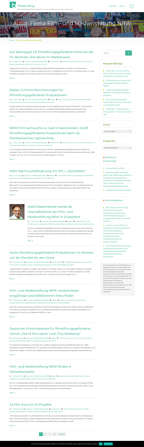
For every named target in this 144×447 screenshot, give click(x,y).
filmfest (89, 141)
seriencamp (48, 144)
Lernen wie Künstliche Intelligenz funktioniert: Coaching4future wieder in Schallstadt (116, 91)
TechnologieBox (114, 199)
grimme (21, 101)
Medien (52, 98)
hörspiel (12, 378)
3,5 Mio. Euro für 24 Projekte (31, 403)
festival (81, 141)
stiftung (91, 223)
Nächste (62, 433)
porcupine (37, 340)
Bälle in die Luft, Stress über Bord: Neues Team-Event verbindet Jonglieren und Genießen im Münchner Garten (117, 72)
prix (50, 264)
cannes (69, 141)
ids (82, 299)
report (45, 378)
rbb (53, 101)
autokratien (62, 375)
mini (38, 378)
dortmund (75, 141)
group (45, 223)
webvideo (61, 302)
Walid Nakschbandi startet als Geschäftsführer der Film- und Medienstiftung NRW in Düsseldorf (54, 211)
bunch (81, 408)
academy (77, 261)
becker (68, 60)
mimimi (28, 340)
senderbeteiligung (62, 264)
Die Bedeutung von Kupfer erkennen (118, 189)
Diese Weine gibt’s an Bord (115, 167)
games (37, 223)
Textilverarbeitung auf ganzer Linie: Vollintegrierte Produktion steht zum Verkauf (117, 82)
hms (16, 177)
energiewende (74, 98)
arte (63, 98)
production (33, 144)
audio (77, 220)
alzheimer (71, 408)
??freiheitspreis (69, 261)
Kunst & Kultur (55, 60)
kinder (26, 101)
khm (11, 144)
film (87, 60)
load (18, 378)
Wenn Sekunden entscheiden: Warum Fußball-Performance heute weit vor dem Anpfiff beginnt (117, 101)
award (65, 141)
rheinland (85, 223)
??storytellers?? (62, 174)
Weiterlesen (108, 444)
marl (29, 101)
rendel (48, 340)
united (60, 411)
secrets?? (54, 340)
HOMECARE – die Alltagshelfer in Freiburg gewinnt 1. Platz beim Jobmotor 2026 (117, 111)
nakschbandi (38, 177)
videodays (54, 302)
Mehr (11, 77)
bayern (76, 408)
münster (48, 101)
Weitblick (67, 302)
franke (12, 101)
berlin (72, 60)
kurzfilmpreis (23, 264)
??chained (62, 337)
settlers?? (72, 264)
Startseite (112, 6)
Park (34, 63)
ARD (64, 60)
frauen (90, 60)
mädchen (37, 411)
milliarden (34, 378)
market (12, 63)
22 (54, 433)
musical (26, 63)
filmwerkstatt (87, 98)
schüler (56, 411)
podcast (79, 223)
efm (83, 60)
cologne (78, 174)
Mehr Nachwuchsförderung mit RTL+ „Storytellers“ (48, 170)
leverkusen (30, 411)
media (34, 101)
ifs (19, 177)
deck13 (77, 337)
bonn (85, 220)
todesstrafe (51, 378)
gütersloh (12, 340)
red (38, 144)
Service (122, 6)
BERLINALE (78, 60)
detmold (73, 375)
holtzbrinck (51, 223)
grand (17, 264)
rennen (42, 144)
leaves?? (30, 264)
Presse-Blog (26, 5)
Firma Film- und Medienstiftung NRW (35, 60)
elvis (17, 411)
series (38, 63)
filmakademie (89, 174)
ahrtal (65, 408)
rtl (45, 177)
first (94, 141)
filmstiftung (31, 223)
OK (101, 444)
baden (70, 174)
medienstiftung (19, 63)
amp (59, 98)
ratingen (43, 340)
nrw (31, 63)
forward (12, 264)
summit (47, 302)
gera (41, 223)
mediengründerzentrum (17, 302)
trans (42, 63)
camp (74, 174)
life (16, 378)
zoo (45, 63)
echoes (82, 337)
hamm (82, 375)
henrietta (87, 375)
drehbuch (12, 411)
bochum (67, 98)
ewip (66, 299)
